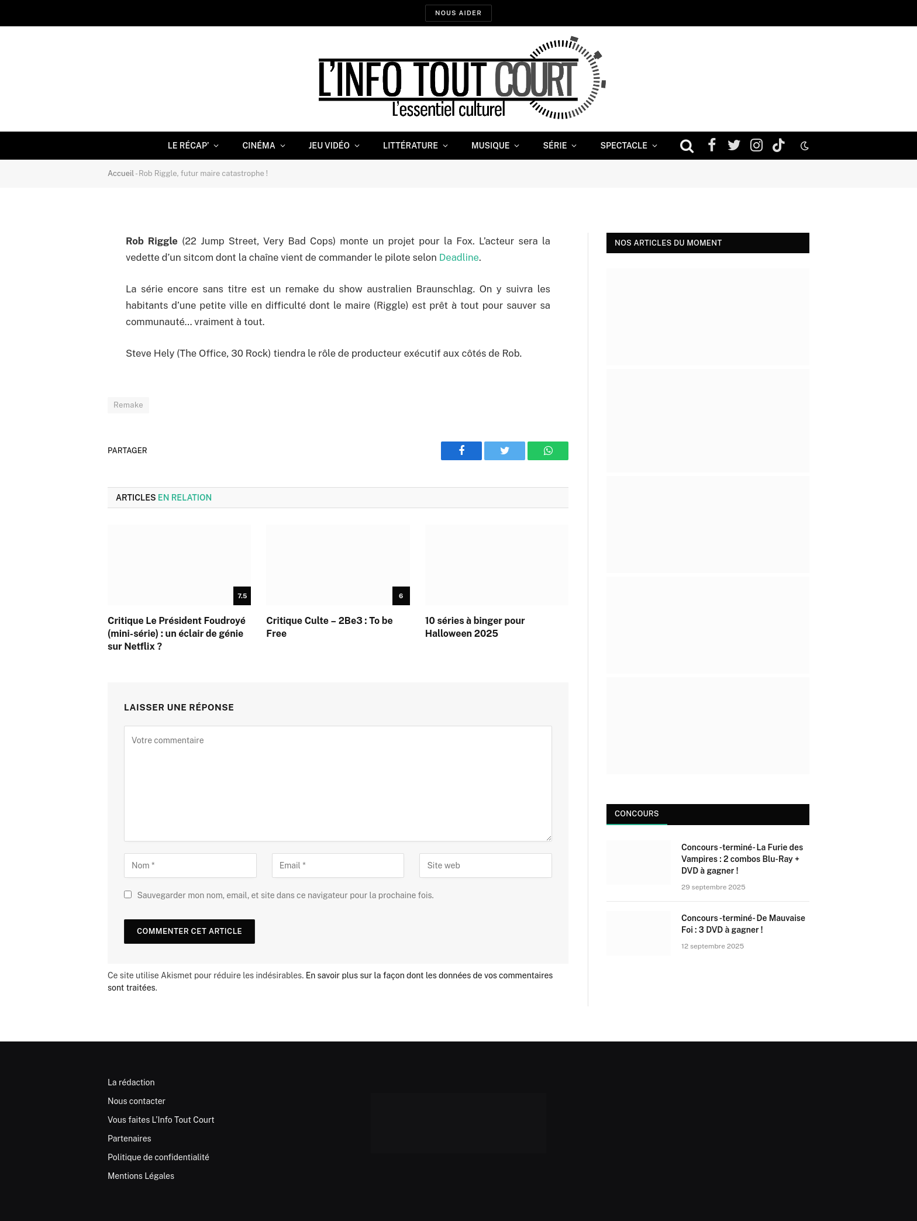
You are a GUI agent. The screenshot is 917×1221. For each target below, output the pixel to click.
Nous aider (458, 12)
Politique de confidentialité (158, 1157)
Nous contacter (137, 1101)
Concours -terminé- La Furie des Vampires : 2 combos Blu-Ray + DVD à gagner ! (742, 859)
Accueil (121, 173)
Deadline (459, 257)
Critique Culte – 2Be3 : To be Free (329, 627)
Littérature (410, 145)
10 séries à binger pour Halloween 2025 (475, 627)
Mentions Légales (141, 1176)
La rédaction (131, 1082)
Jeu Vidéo (329, 145)
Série (555, 145)
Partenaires (129, 1138)
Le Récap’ (188, 145)
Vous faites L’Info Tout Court (161, 1120)
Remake (128, 405)
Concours (637, 813)
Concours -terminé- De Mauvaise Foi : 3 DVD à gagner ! (743, 923)
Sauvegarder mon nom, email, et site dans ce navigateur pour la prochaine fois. (285, 895)
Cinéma (258, 145)
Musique (490, 145)
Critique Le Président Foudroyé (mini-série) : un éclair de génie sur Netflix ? (177, 633)
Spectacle (623, 145)
